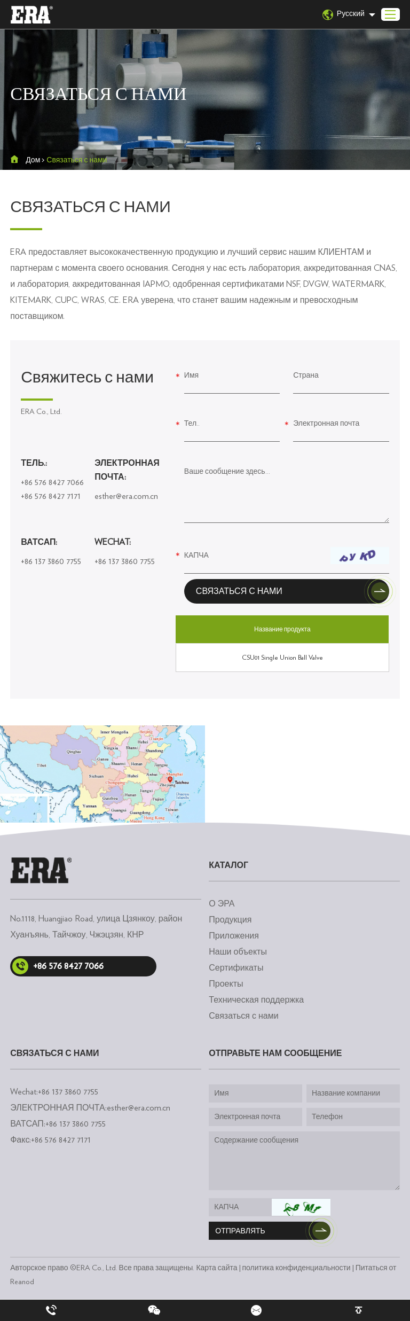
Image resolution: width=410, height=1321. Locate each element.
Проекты (226, 984)
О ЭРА (221, 904)
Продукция (230, 920)
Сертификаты (236, 968)
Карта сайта (216, 1268)
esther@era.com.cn (126, 496)
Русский (343, 15)
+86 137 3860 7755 (51, 561)
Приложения (234, 936)
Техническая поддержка (256, 1000)
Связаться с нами (76, 160)
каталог (228, 865)
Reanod (22, 1282)
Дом (33, 160)
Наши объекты (238, 952)
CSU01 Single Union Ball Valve (282, 657)
